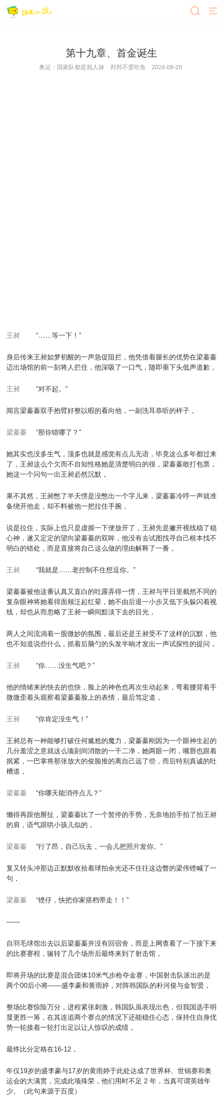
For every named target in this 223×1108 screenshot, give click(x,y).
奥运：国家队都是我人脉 (71, 67)
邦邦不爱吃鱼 (128, 67)
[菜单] (213, 11)
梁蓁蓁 (16, 432)
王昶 (13, 335)
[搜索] (196, 11)
